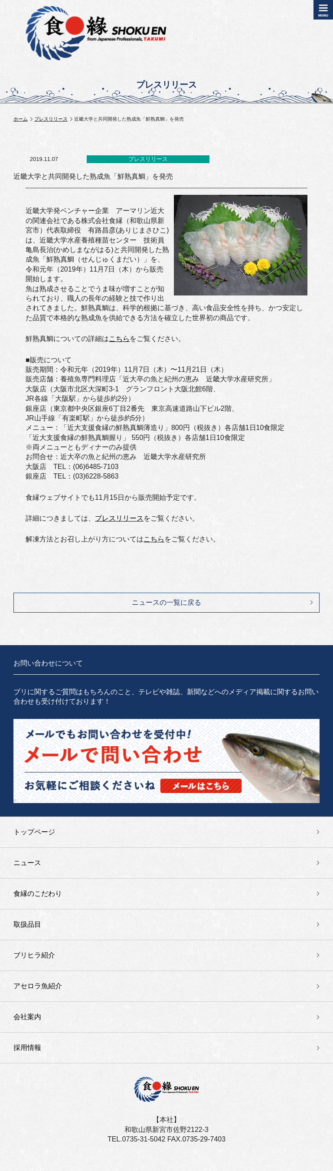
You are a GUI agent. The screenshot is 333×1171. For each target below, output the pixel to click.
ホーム (20, 118)
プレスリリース (51, 118)
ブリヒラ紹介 (34, 955)
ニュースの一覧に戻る (166, 602)
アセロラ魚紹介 (37, 986)
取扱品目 (27, 924)
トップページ (34, 832)
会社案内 (27, 1016)
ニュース (27, 862)
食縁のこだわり (37, 893)
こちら (119, 338)
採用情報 (27, 1047)
